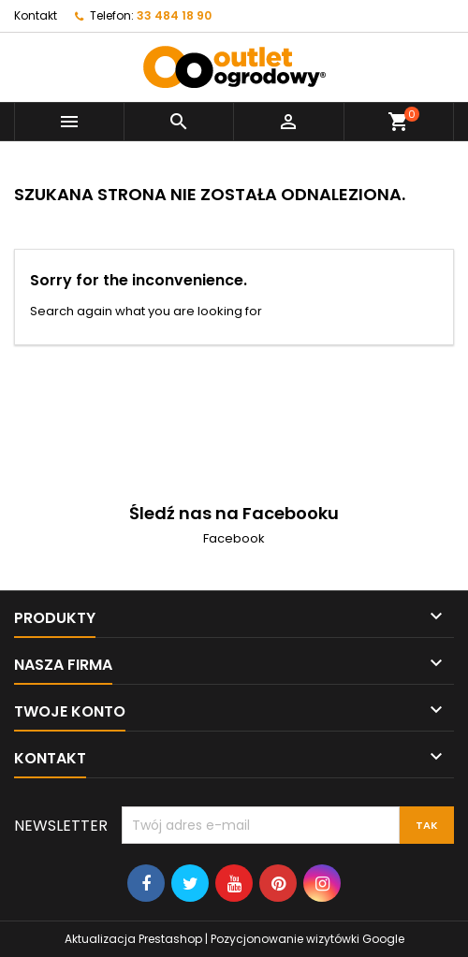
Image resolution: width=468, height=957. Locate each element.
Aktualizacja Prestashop (133, 939)
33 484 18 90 (174, 15)
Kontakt (35, 15)
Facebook (234, 538)
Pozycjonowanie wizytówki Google (307, 939)
